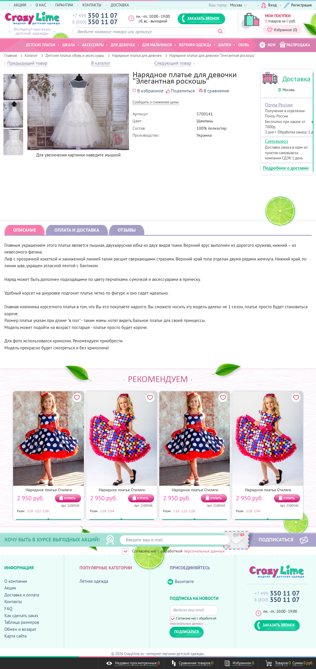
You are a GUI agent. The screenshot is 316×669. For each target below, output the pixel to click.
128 (46, 510)
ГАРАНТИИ (64, 5)
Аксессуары (93, 44)
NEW (267, 45)
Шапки (224, 44)
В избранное (148, 91)
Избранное (282, 29)
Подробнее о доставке (286, 168)
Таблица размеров (21, 622)
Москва (288, 89)
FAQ (8, 608)
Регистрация (297, 5)
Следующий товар (172, 63)
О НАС (41, 5)
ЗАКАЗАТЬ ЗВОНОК (201, 18)
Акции (10, 588)
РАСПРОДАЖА (295, 45)
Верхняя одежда (195, 44)
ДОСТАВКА (120, 5)
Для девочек (123, 44)
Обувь (243, 44)
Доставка (296, 78)
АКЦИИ (20, 5)
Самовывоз (276, 141)
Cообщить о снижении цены (156, 102)
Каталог (31, 55)
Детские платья (40, 44)
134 (111, 510)
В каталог (100, 63)
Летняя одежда (94, 581)
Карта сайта (15, 636)
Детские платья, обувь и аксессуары (74, 55)
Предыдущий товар (27, 63)
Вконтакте (180, 582)
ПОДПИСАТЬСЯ (276, 539)
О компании (15, 581)
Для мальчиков (157, 44)
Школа (68, 44)
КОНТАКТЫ (91, 5)
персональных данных (204, 551)
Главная (10, 55)
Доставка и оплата (21, 595)
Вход (269, 5)
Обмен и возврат (20, 629)
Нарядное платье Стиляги (49, 489)
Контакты (13, 601)
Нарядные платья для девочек (137, 55)
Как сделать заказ (21, 615)
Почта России (279, 105)
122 (38, 510)
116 (30, 510)
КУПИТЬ (69, 498)
